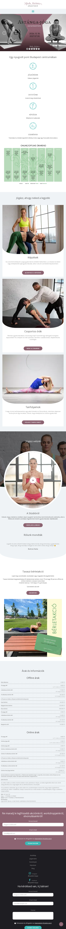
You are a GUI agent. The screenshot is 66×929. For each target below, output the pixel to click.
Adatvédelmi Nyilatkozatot (43, 839)
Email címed (33, 830)
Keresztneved (33, 821)
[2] (29, 49)
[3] (32, 49)
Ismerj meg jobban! (33, 525)
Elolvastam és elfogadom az (34, 839)
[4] (34, 49)
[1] (27, 49)
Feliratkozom (33, 843)
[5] (36, 49)
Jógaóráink (33, 859)
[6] (39, 49)
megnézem (33, 593)
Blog (33, 868)
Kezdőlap (33, 855)
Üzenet (33, 910)
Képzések (33, 865)
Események (33, 862)
